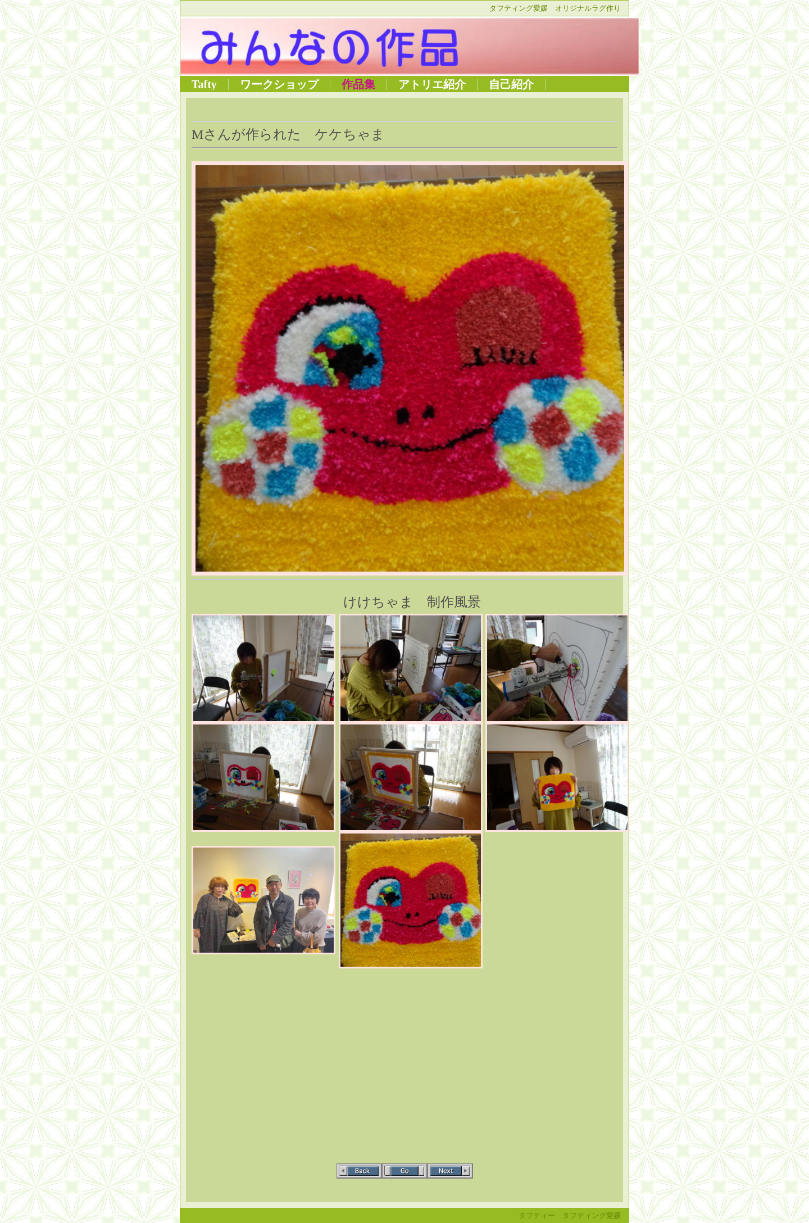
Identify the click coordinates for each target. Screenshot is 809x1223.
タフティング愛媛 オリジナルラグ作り (555, 8)
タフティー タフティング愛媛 (570, 1215)
